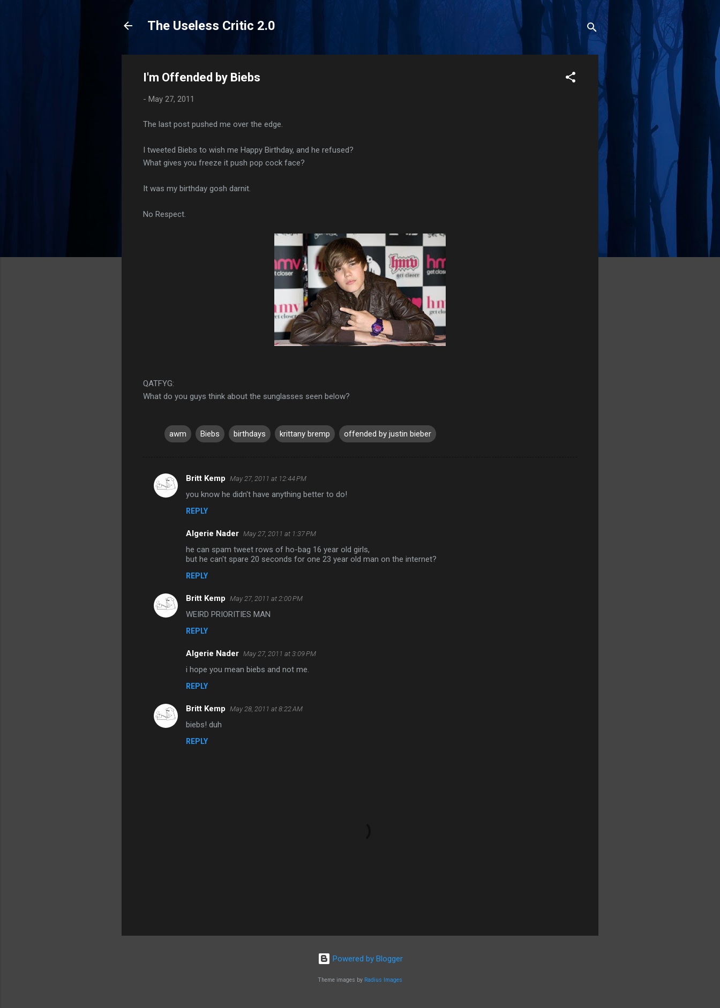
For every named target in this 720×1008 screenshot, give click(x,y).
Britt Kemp (206, 478)
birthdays (250, 434)
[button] (570, 79)
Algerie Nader (212, 533)
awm (177, 434)
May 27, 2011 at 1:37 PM (279, 534)
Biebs (210, 434)
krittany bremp (305, 434)
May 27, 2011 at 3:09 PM (279, 654)
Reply (197, 511)
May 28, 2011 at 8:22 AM (266, 709)
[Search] (592, 29)
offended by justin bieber (387, 434)
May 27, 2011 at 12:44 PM (268, 479)
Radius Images (383, 979)
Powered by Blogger (360, 959)
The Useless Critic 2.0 (211, 25)
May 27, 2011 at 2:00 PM (266, 599)
